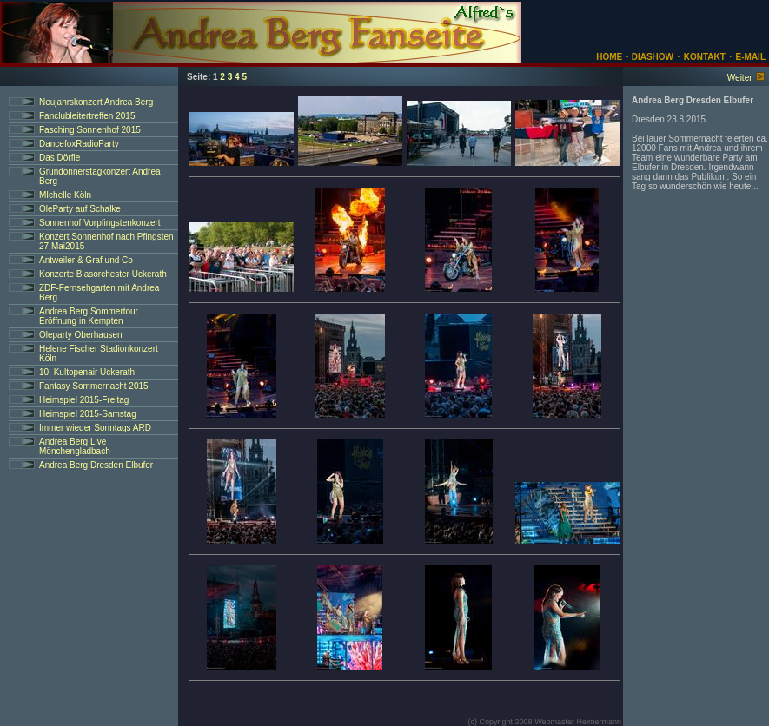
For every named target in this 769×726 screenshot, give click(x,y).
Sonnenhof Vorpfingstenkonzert (100, 223)
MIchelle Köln (65, 195)
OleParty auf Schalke (80, 209)
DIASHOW (651, 57)
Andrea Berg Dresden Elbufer (96, 465)
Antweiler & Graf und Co (86, 260)
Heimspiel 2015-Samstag (87, 414)
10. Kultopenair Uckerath (87, 372)
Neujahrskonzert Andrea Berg (96, 102)
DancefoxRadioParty (79, 143)
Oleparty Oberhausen (81, 335)
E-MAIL (751, 57)
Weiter (739, 77)
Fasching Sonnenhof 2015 (90, 130)
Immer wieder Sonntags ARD (95, 427)
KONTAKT (705, 57)
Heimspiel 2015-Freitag (84, 400)
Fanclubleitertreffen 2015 (87, 116)
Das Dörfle (59, 157)
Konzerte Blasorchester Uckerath (103, 274)
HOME (609, 57)
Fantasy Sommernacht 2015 (94, 386)
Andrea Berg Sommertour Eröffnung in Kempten (88, 316)
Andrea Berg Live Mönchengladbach (74, 446)
